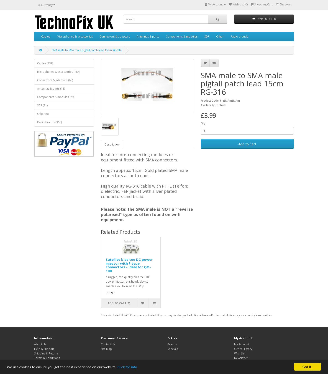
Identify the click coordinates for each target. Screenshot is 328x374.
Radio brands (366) (49, 122)
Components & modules (181, 36)
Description (112, 144)
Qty (203, 123)
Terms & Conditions (47, 358)
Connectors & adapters (115, 36)
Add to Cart (247, 144)
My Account (241, 344)
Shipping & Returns (46, 353)
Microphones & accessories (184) (58, 72)
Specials (172, 349)
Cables (45, 36)
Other (220, 36)
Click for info (127, 367)
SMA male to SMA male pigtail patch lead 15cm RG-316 (87, 50)
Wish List (239, 353)
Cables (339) (45, 63)
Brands (172, 344)
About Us (40, 344)
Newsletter (241, 358)
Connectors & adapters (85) (55, 80)
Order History (243, 349)
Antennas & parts (148, 36)
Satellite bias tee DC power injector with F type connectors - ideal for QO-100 (129, 265)
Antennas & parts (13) (51, 88)
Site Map (106, 349)
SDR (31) (42, 105)
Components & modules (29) (55, 97)
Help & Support (44, 349)
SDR (206, 36)
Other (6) (43, 114)
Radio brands (239, 36)
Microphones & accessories (75, 36)
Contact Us (108, 344)
